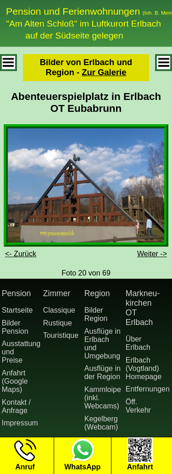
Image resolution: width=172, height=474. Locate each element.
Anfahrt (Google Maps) (15, 381)
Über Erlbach (138, 343)
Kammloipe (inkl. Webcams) (102, 398)
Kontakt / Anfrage (16, 406)
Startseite (17, 310)
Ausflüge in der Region (102, 372)
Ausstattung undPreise (21, 352)
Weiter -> (152, 254)
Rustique (57, 323)
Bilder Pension (15, 327)
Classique (59, 310)
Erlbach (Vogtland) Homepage (143, 368)
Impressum (20, 423)
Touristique (60, 335)
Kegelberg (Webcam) (101, 423)
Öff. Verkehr (138, 406)
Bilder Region (96, 314)
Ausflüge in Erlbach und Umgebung (102, 343)
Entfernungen (145, 389)
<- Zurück (20, 254)
